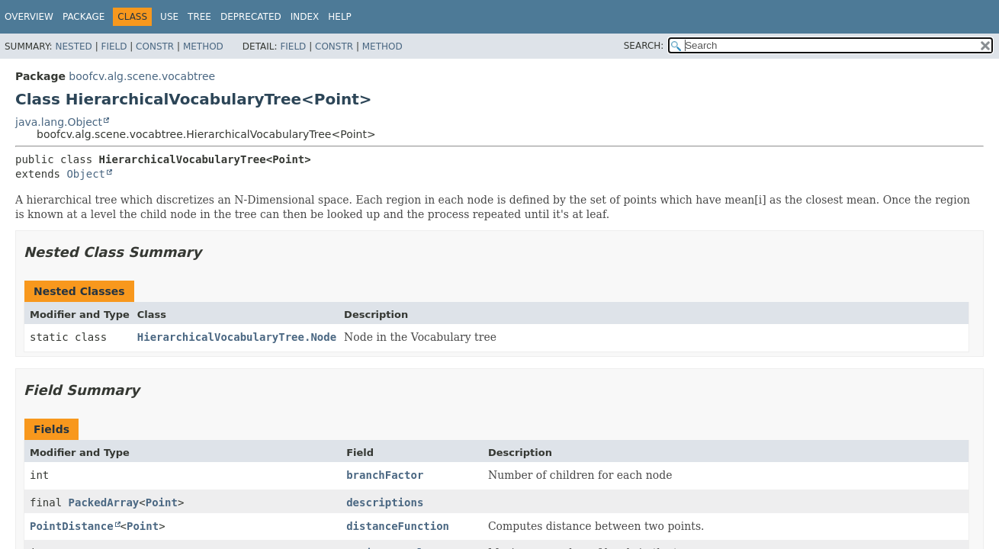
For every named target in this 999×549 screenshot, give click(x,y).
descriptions (384, 502)
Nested (73, 46)
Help (340, 16)
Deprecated (250, 16)
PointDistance (72, 526)
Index (305, 16)
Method (203, 46)
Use (169, 16)
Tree (199, 16)
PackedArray (104, 502)
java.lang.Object (58, 122)
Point (162, 502)
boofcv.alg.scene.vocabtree (142, 76)
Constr (155, 46)
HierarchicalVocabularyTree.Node (236, 337)
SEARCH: (644, 45)
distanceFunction (397, 526)
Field (114, 46)
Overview (29, 16)
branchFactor (384, 475)
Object (85, 174)
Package (83, 16)
